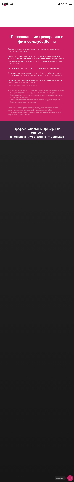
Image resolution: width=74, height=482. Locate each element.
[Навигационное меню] (70, 4)
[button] (59, 4)
